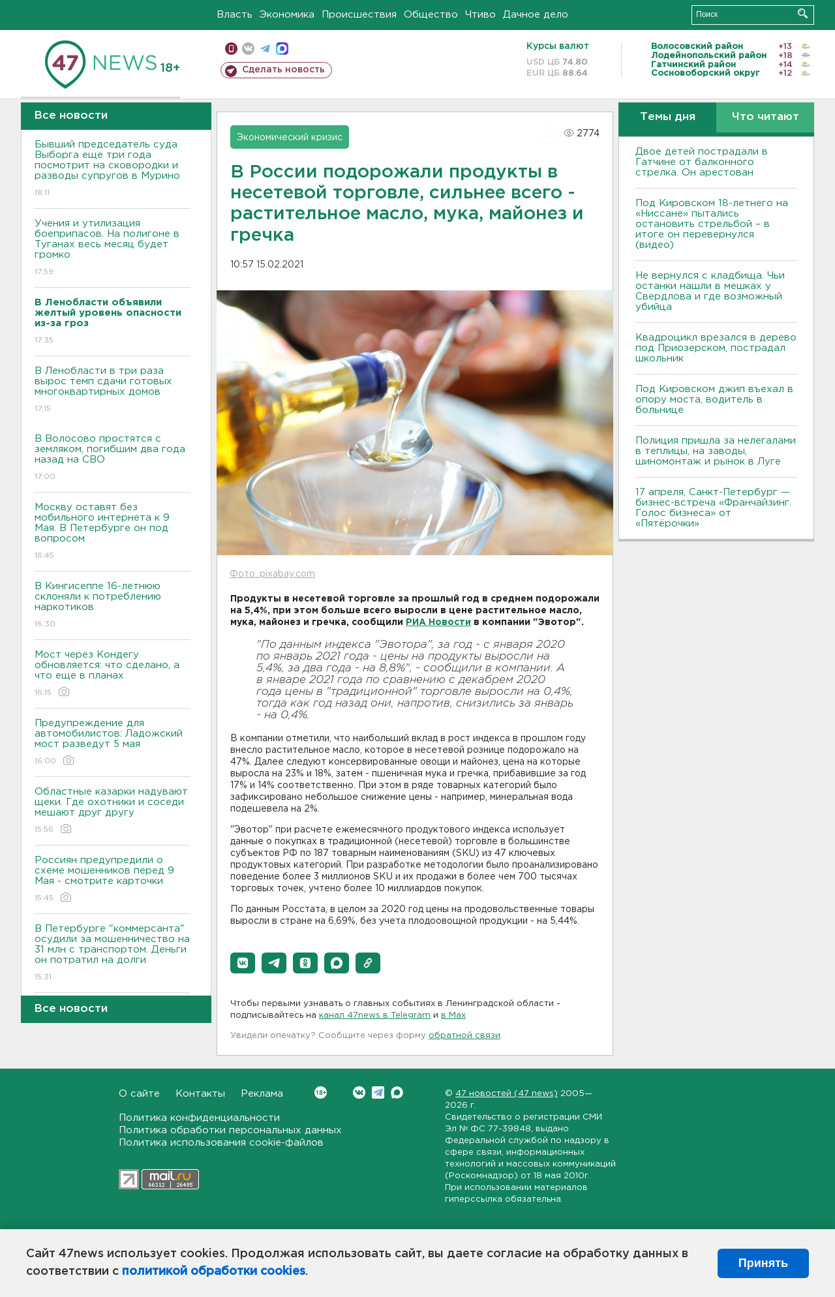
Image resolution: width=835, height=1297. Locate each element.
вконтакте (248, 48)
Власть (234, 14)
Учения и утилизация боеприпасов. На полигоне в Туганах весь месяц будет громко (112, 248)
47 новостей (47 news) (506, 1093)
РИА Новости (438, 622)
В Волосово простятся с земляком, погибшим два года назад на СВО (112, 458)
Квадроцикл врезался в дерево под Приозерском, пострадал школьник (716, 348)
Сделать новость (283, 70)
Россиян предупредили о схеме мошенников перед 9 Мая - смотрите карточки (112, 880)
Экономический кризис (289, 138)
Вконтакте (320, 1092)
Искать (803, 13)
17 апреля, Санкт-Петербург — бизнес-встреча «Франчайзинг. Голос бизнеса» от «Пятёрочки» (713, 508)
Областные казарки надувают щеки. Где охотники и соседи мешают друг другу (112, 811)
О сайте (139, 1094)
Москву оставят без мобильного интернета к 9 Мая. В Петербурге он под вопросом (112, 532)
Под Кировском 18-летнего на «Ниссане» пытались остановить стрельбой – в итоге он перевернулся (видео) (711, 224)
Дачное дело (535, 14)
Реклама (262, 1094)
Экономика (287, 14)
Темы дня (667, 117)
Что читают (765, 117)
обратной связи (464, 1035)
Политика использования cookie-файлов (221, 1142)
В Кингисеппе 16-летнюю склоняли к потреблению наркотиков (112, 606)
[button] (242, 963)
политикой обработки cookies (213, 1271)
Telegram (378, 1092)
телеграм (265, 48)
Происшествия (359, 14)
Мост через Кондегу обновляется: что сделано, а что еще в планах (112, 674)
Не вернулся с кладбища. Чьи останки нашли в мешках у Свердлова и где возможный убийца (710, 291)
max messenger (282, 48)
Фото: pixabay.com (272, 574)
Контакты (200, 1094)
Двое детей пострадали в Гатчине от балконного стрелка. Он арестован (701, 162)
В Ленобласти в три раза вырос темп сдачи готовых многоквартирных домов (112, 390)
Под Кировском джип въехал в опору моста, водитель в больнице (714, 399)
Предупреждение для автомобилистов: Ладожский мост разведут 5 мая (112, 743)
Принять (763, 1263)
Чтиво (480, 14)
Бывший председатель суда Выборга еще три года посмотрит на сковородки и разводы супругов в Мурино (112, 169)
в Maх (453, 1015)
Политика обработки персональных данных (230, 1130)
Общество (431, 14)
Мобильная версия (231, 48)
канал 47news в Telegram (375, 1015)
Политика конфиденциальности (199, 1118)
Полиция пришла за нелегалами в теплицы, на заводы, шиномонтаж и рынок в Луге (715, 451)
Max (397, 1092)
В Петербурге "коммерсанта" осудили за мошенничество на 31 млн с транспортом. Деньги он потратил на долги (112, 953)
